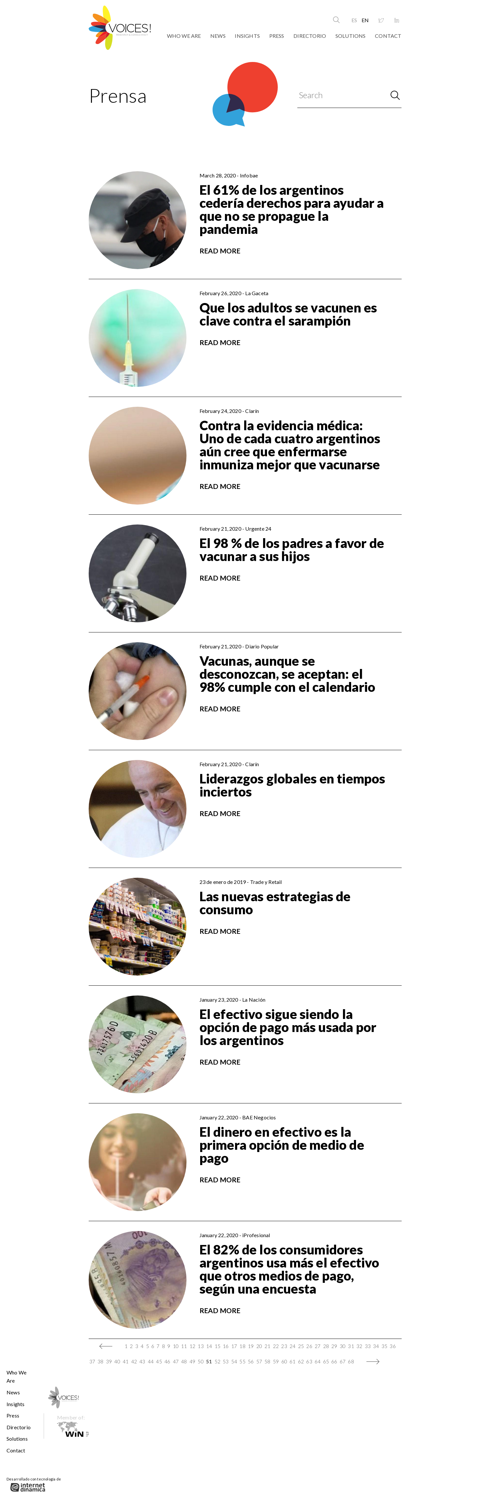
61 (292, 1361)
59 (276, 1361)
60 (284, 1361)
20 (259, 1346)
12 (192, 1346)
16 (226, 1346)
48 (184, 1361)
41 (125, 1361)
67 (343, 1361)
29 (334, 1346)
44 (151, 1361)
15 (217, 1346)
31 (351, 1346)
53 (226, 1361)
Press (276, 36)
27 (317, 1346)
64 (317, 1361)
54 (234, 1361)
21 (267, 1346)
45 (159, 1361)
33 (368, 1346)
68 (351, 1361)
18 (242, 1346)
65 (326, 1361)
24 (292, 1346)
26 (309, 1346)
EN (365, 20)
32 (359, 1346)
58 (267, 1361)
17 (234, 1346)
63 (309, 1361)
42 (134, 1361)
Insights (247, 36)
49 (192, 1361)
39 (109, 1361)
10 (176, 1346)
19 (251, 1346)
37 (92, 1361)
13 (200, 1346)
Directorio (309, 36)
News (218, 36)
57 (259, 1361)
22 (276, 1346)
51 (209, 1361)
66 (334, 1361)
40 (117, 1361)
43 (142, 1361)
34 (376, 1346)
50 (200, 1361)
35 (384, 1346)
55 (242, 1361)
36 (392, 1346)
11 (184, 1346)
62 (301, 1361)
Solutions (350, 36)
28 (326, 1346)
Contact (388, 36)
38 (100, 1361)
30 (343, 1346)
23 (284, 1346)
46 (167, 1361)
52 (217, 1361)
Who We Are (184, 36)
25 (301, 1346)
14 (209, 1346)
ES (354, 20)
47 (176, 1361)
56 (251, 1361)
